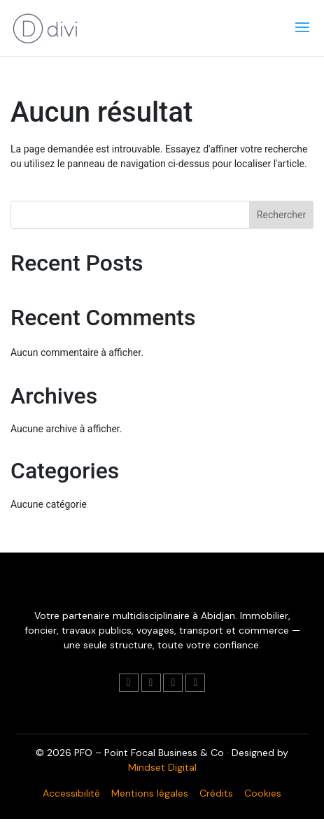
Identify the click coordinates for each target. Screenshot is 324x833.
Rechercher (281, 214)
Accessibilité (71, 793)
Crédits (216, 793)
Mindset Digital (162, 767)
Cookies (262, 793)
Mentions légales (149, 793)
